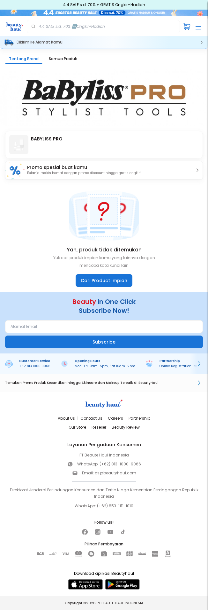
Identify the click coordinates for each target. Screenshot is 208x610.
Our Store (77, 427)
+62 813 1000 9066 (34, 366)
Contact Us (91, 418)
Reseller (99, 427)
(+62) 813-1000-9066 (120, 464)
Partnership (139, 418)
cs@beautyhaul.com (115, 473)
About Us (66, 418)
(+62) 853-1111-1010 (115, 506)
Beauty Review (126, 427)
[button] (104, 170)
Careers (115, 418)
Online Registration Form (180, 366)
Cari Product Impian (104, 280)
